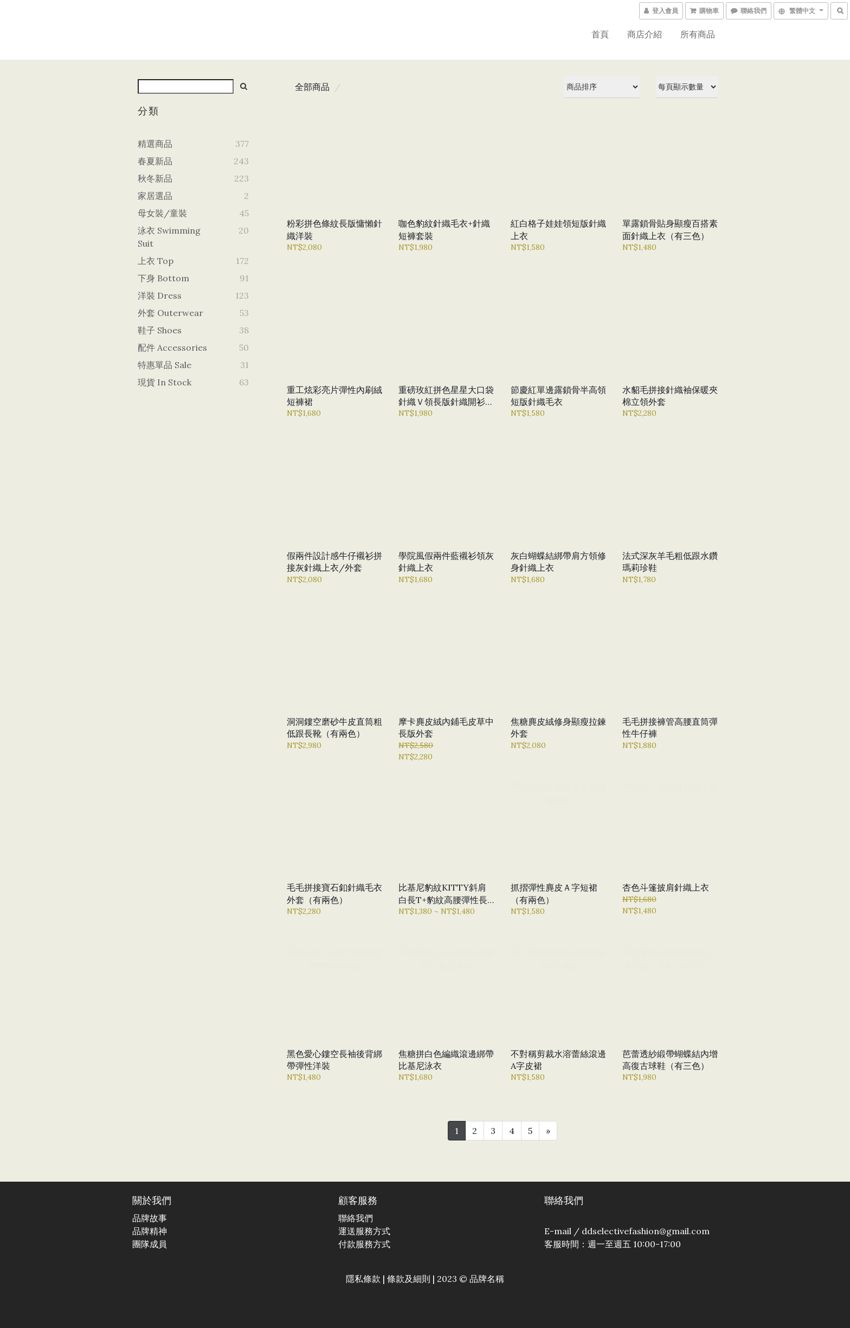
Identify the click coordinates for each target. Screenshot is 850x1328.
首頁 (600, 34)
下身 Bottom (163, 278)
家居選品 (155, 195)
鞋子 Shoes (160, 330)
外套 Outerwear (170, 312)
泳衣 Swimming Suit (169, 237)
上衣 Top (155, 260)
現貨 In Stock (164, 382)
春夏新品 (155, 161)
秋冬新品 (155, 178)
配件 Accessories (172, 347)
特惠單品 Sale (164, 364)
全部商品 (312, 86)
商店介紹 (644, 34)
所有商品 (697, 34)
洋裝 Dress (160, 295)
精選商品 (155, 143)
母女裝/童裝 (162, 213)
